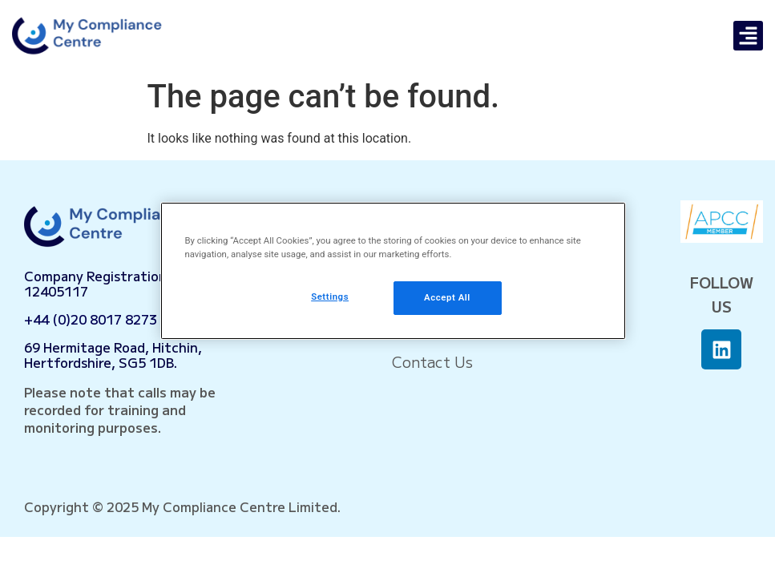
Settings (330, 296)
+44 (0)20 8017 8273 (90, 319)
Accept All (447, 297)
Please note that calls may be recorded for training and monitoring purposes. (120, 409)
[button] (748, 36)
